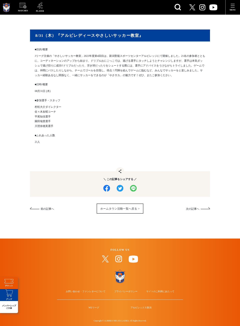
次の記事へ (192, 209)
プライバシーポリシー (126, 291)
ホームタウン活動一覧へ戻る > (120, 208)
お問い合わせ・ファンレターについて (86, 291)
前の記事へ (47, 209)
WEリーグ (93, 308)
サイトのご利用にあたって (160, 291)
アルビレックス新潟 (141, 308)
